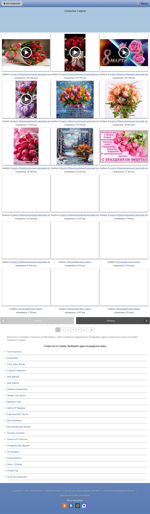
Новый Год (12, 470)
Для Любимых (14, 420)
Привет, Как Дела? (16, 395)
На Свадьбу (13, 451)
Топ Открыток (14, 351)
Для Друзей (13, 376)
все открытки (12, 3)
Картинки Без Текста (17, 414)
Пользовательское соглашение (75, 495)
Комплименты (14, 458)
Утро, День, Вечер (16, 364)
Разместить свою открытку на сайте (82, 490)
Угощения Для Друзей (18, 445)
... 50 (90, 330)
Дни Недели (13, 383)
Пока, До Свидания (17, 477)
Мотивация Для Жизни (19, 426)
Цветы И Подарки (16, 408)
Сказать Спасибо (16, 433)
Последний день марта (79, 262)
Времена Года (14, 401)
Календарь (12, 358)
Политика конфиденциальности (119, 490)
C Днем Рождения (16, 370)
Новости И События (17, 439)
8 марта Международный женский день (31, 74)
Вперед (111, 320)
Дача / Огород (14, 464)
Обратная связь (53, 490)
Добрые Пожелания (17, 389)
